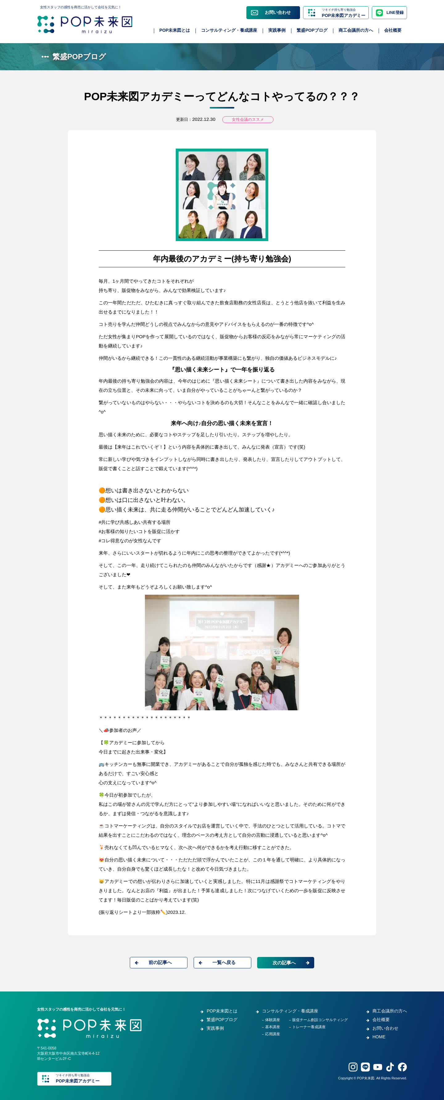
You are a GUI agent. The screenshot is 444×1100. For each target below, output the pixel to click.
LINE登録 (395, 12)
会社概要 (392, 30)
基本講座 (272, 1027)
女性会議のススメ (248, 119)
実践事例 (277, 30)
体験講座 (272, 1020)
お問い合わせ (278, 12)
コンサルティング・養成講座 (229, 30)
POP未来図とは (174, 30)
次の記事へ (284, 962)
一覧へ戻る (224, 962)
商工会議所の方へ (356, 30)
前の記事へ (160, 962)
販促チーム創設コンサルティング (320, 1020)
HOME (378, 1036)
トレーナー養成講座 (309, 1027)
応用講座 (272, 1034)
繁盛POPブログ (312, 30)
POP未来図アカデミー (344, 12)
